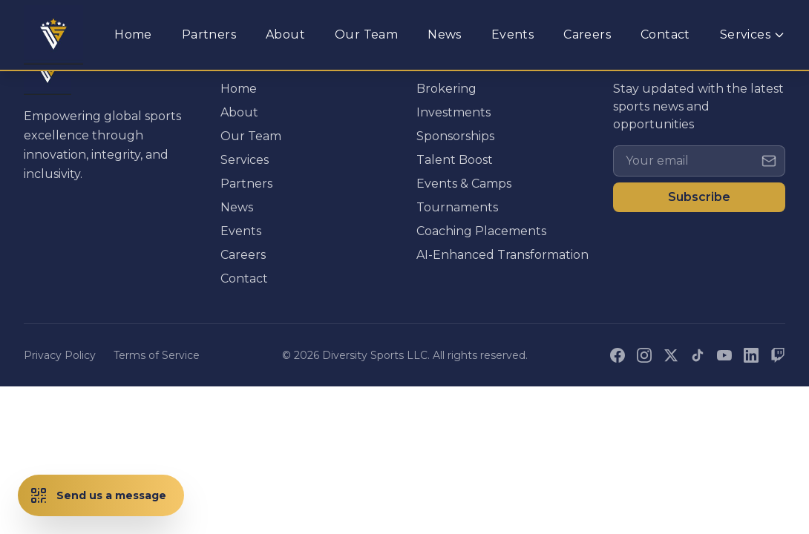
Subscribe (699, 197)
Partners (246, 184)
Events (240, 231)
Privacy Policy (60, 355)
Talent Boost (454, 160)
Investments (453, 112)
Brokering (446, 89)
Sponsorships (455, 136)
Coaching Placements (481, 231)
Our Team (250, 136)
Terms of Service (157, 355)
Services (244, 160)
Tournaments (457, 207)
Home (238, 89)
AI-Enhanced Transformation (502, 255)
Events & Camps (463, 184)
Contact (244, 278)
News (236, 207)
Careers (243, 255)
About (239, 112)
